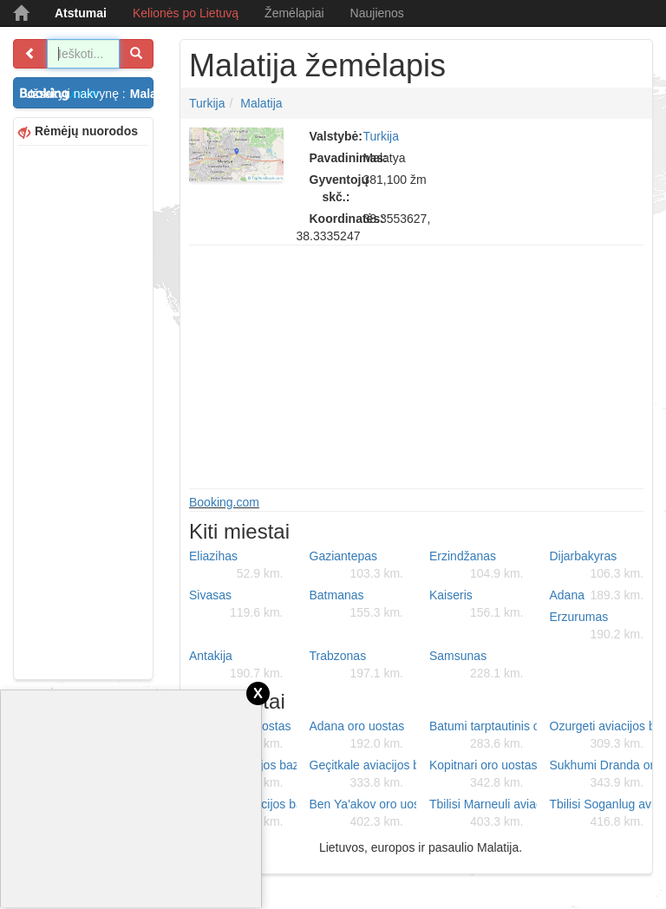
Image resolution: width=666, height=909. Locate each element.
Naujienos (377, 13)
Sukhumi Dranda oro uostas (603, 774)
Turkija (207, 103)
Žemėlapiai (293, 13)
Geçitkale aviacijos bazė (363, 774)
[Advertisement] (83, 410)
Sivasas (236, 604)
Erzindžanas (476, 565)
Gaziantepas (357, 565)
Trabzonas (357, 665)
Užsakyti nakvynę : (88, 94)
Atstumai (81, 13)
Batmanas (357, 604)
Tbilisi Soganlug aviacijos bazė (603, 813)
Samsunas (476, 665)
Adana (597, 595)
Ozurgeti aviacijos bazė (603, 735)
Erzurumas (597, 626)
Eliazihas (236, 565)
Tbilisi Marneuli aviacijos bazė (483, 813)
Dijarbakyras (597, 565)
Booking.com (224, 502)
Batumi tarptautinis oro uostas (483, 735)
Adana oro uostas (357, 735)
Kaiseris (476, 604)
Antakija (236, 665)
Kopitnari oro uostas (483, 774)
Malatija (261, 103)
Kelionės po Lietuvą (185, 13)
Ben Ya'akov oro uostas (363, 813)
